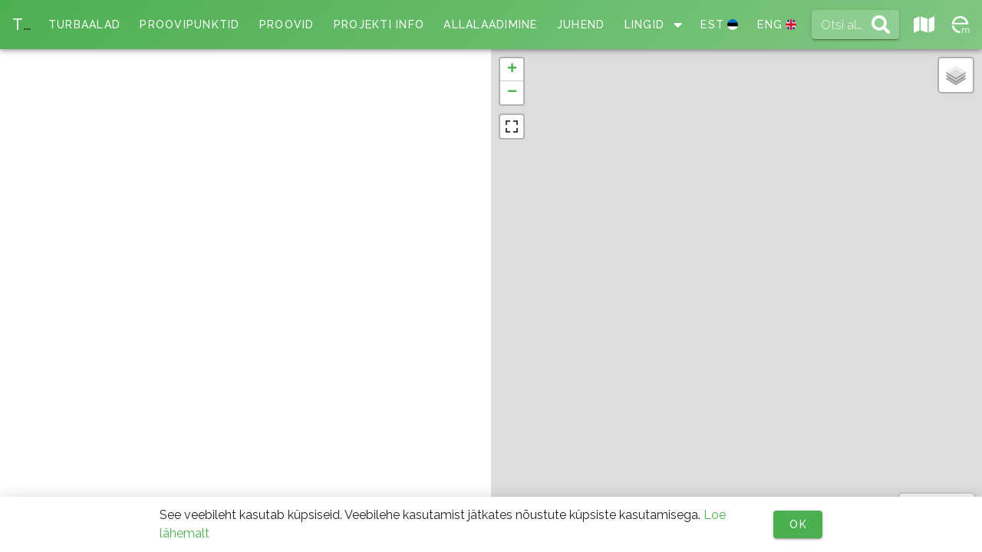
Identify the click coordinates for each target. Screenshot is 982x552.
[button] (511, 69)
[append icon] (881, 24)
